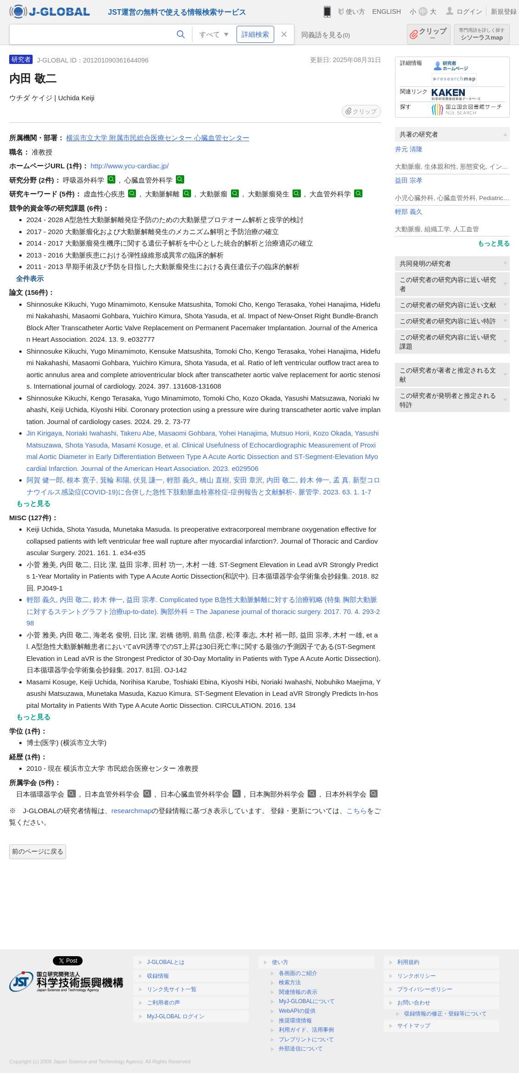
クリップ (432, 34)
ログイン (469, 11)
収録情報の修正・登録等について (445, 1013)
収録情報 (158, 976)
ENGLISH (386, 11)
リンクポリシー (416, 976)
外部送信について (301, 1048)
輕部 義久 (409, 211)
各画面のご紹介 (298, 973)
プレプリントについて (306, 1039)
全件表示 (30, 278)
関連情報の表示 (298, 992)
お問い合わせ (413, 1002)
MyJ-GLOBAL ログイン (175, 1016)
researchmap (132, 811)
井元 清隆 (409, 149)
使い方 (355, 11)
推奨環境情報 (295, 1020)
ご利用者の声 (163, 1002)
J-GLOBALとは (166, 962)
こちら (356, 811)
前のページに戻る (37, 851)
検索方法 (290, 982)
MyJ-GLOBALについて (307, 1001)
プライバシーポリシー (424, 989)
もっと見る (494, 243)
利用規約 (408, 962)
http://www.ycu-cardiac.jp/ (129, 166)
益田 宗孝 (409, 180)
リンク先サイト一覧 (172, 989)
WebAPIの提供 (297, 1011)
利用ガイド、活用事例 (306, 1030)
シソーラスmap (482, 34)
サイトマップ (413, 1025)
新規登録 (504, 11)
